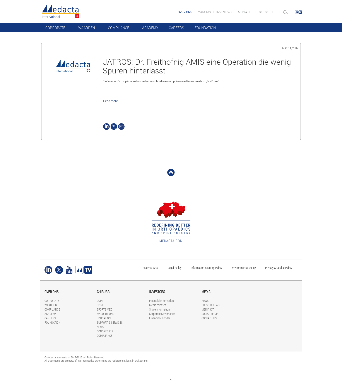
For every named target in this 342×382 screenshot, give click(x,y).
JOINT (100, 301)
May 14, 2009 (290, 48)
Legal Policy (174, 268)
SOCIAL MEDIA (210, 314)
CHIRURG (205, 12)
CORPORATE (55, 27)
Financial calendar (159, 318)
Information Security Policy (206, 268)
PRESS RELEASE (211, 305)
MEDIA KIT (208, 309)
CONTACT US (209, 318)
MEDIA (243, 12)
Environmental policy (243, 268)
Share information (159, 309)
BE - (262, 12)
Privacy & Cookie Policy (278, 268)
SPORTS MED (104, 309)
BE (267, 12)
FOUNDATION (205, 27)
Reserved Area (150, 268)
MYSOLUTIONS (105, 314)
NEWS (100, 327)
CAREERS (176, 27)
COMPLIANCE (118, 27)
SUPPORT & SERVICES (110, 322)
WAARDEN (86, 27)
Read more (110, 101)
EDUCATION (104, 318)
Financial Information (161, 301)
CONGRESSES (105, 331)
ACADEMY (150, 27)
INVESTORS (224, 12)
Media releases (157, 305)
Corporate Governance (162, 314)
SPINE (100, 305)
